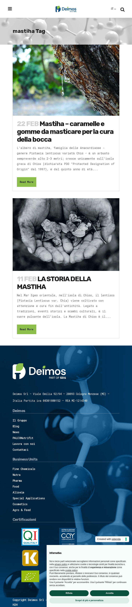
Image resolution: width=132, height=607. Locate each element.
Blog (16, 426)
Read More (26, 182)
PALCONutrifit (23, 438)
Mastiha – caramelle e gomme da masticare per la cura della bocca (65, 131)
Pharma (17, 480)
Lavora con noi (24, 444)
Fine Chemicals (24, 469)
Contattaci (20, 449)
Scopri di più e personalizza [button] (89, 600)
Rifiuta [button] (69, 593)
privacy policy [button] (61, 564)
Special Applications (29, 498)
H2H (15, 604)
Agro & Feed (21, 510)
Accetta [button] (109, 593)
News (16, 432)
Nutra (16, 475)
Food (16, 486)
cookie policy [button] (71, 570)
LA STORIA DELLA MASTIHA (54, 283)
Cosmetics (20, 504)
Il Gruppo (20, 420)
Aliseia (18, 492)
